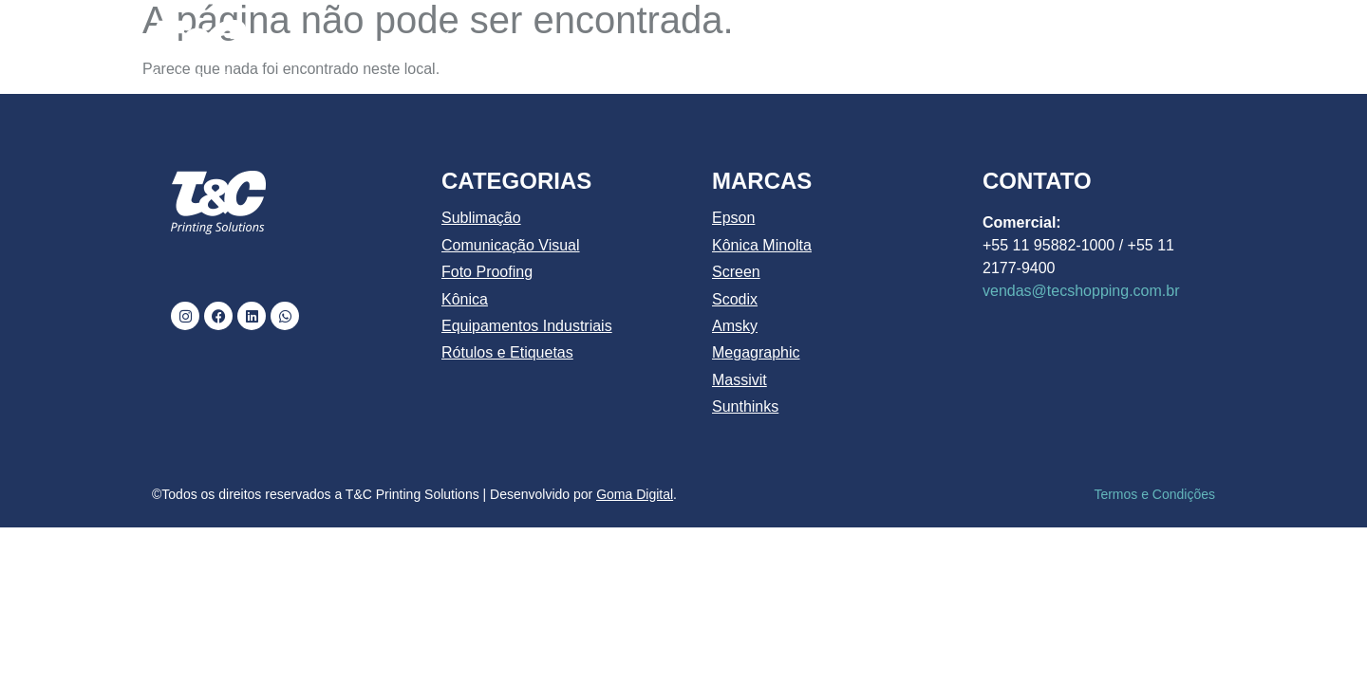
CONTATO (1160, 40)
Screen (736, 272)
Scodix (735, 299)
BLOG (1065, 40)
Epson (733, 218)
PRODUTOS (831, 41)
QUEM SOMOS (567, 40)
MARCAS (964, 41)
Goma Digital (634, 494)
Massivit (739, 380)
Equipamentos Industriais (526, 326)
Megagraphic (756, 352)
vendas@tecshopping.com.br (1081, 291)
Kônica (464, 299)
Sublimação (481, 218)
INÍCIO (453, 40)
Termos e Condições (1154, 494)
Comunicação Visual (510, 245)
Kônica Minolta (762, 245)
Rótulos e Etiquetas (507, 352)
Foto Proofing (487, 272)
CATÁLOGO (699, 40)
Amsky (735, 326)
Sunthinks (745, 406)
